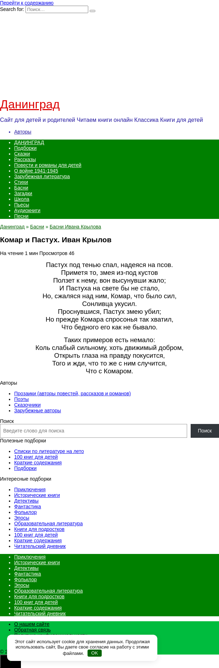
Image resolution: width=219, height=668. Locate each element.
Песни (21, 216)
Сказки (22, 154)
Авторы (22, 132)
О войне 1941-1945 (36, 171)
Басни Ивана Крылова (75, 227)
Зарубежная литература (42, 176)
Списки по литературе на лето (49, 451)
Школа (21, 199)
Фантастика (27, 506)
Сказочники (27, 405)
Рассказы (25, 159)
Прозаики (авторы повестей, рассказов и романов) (72, 393)
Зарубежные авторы (37, 410)
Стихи (21, 182)
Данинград (30, 104)
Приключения (30, 489)
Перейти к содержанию (27, 3)
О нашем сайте (31, 624)
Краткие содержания (38, 462)
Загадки (23, 193)
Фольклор (25, 512)
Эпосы (21, 518)
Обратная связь (32, 630)
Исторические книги (37, 495)
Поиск (7, 421)
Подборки (25, 148)
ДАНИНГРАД (29, 142)
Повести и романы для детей (48, 165)
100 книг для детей (36, 457)
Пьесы (21, 205)
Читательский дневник (40, 546)
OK (94, 653)
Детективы (26, 501)
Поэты (21, 399)
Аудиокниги (27, 210)
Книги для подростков (39, 529)
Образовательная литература (48, 523)
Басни (21, 188)
